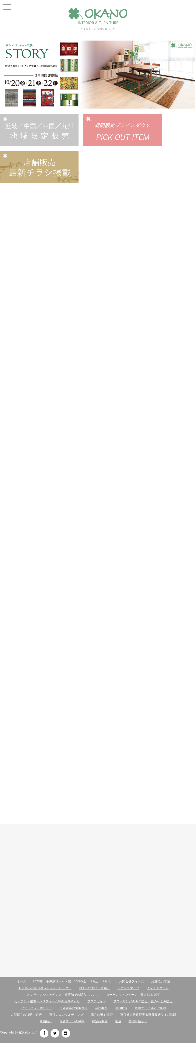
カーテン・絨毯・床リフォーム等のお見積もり (47, 1001)
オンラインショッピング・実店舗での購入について (63, 994)
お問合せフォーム (131, 981)
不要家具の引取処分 (74, 1008)
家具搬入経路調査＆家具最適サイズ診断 (148, 1014)
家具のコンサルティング (66, 1014)
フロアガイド (96, 1001)
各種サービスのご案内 (150, 1008)
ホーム (21, 981)
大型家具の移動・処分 (26, 1014)
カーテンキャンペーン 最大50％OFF (133, 994)
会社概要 (101, 1008)
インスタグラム (158, 988)
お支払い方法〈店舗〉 (94, 988)
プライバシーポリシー (36, 1008)
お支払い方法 (160, 981)
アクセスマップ (128, 988)
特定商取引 (100, 1021)
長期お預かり (137, 1021)
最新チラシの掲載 (72, 1021)
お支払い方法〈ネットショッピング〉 (45, 988)
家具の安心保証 (102, 1014)
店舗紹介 (46, 1021)
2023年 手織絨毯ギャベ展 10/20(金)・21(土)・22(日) (72, 981)
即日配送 (121, 1008)
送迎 (118, 1021)
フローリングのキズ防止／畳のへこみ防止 (143, 1001)
